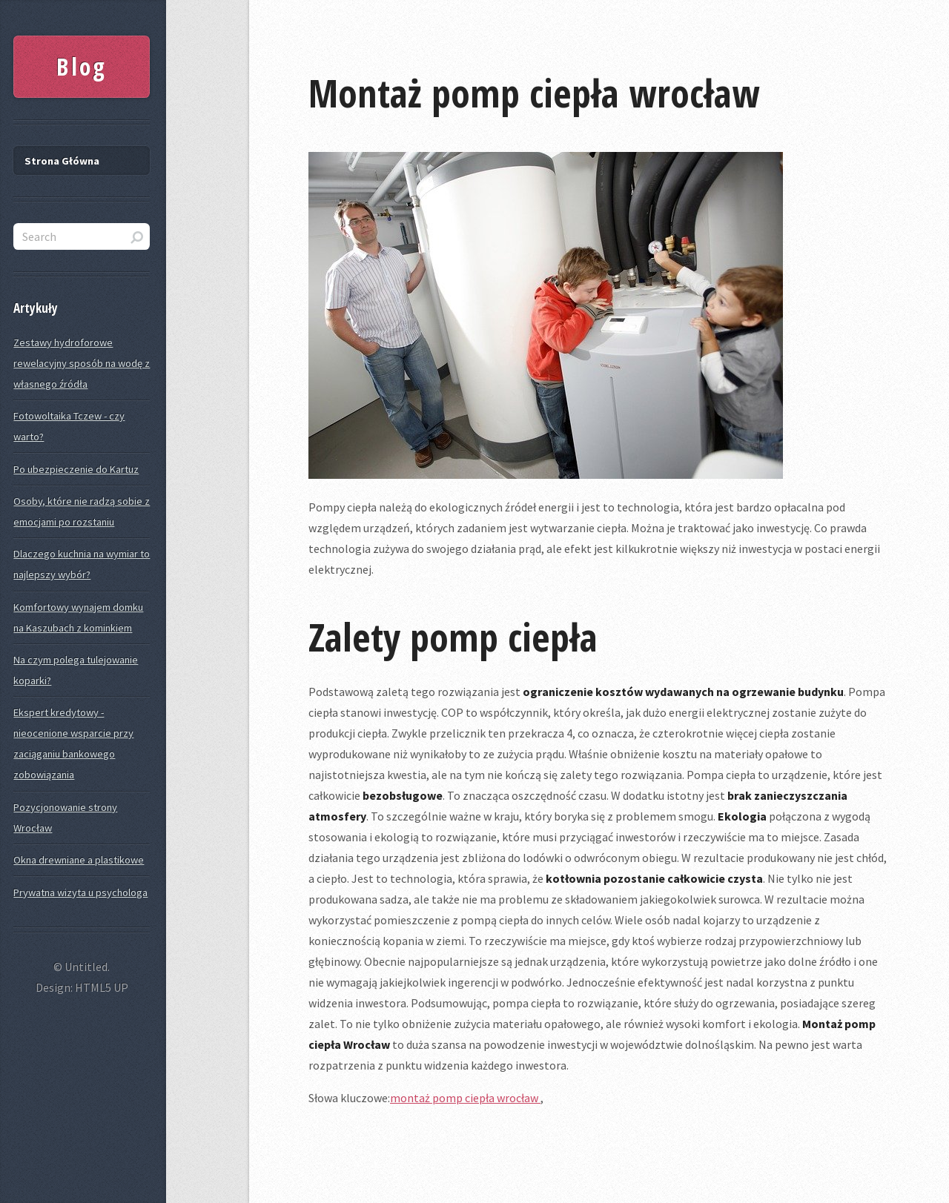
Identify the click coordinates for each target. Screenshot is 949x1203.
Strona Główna (61, 161)
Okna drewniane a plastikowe (78, 859)
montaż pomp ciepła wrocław (465, 1097)
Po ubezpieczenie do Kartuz (76, 469)
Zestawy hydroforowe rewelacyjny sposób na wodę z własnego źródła (81, 363)
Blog (81, 66)
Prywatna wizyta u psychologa (80, 892)
